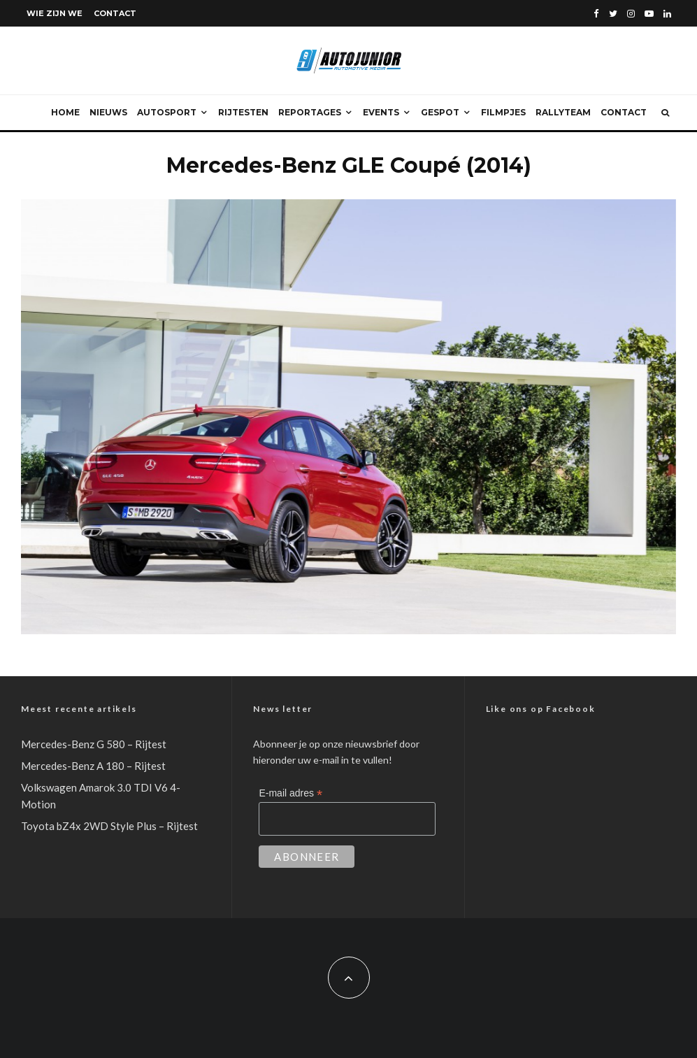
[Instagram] (631, 13)
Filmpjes (503, 112)
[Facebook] (596, 13)
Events (381, 112)
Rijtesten (243, 112)
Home (65, 112)
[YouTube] (649, 13)
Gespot (440, 112)
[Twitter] (613, 13)
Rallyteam (563, 112)
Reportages (309, 112)
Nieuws (108, 112)
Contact (115, 13)
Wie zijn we (54, 13)
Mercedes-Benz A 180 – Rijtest (93, 765)
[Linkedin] (667, 13)
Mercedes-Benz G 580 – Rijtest (93, 744)
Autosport (166, 112)
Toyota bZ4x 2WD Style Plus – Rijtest (109, 826)
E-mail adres (290, 793)
